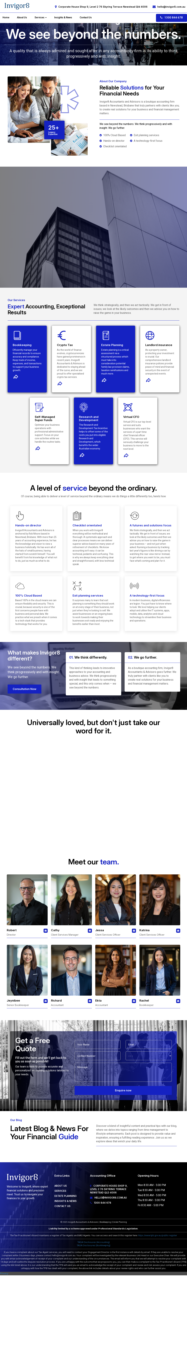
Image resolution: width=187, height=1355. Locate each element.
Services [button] (41, 17)
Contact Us (86, 17)
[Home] (17, 6)
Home (6, 17)
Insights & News (63, 17)
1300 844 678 (171, 17)
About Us (22, 17)
